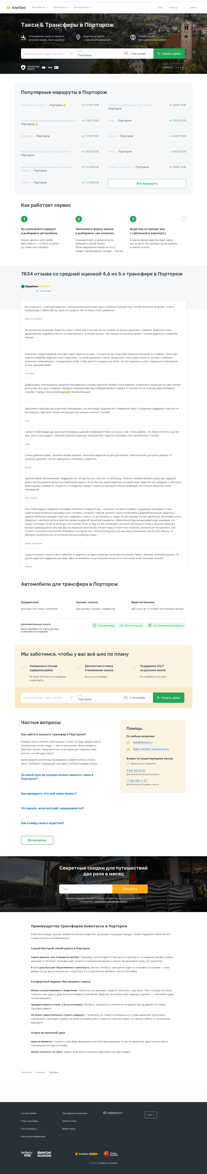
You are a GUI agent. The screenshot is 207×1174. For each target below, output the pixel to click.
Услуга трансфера (29, 1121)
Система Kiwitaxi (29, 1113)
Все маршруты (147, 183)
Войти (193, 7)
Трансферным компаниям (74, 1113)
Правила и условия (108, 1163)
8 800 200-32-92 (135, 770)
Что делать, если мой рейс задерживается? (52, 808)
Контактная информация (33, 1136)
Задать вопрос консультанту (151, 749)
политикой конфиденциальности (111, 901)
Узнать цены (169, 53)
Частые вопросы (29, 1128)
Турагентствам (69, 1121)
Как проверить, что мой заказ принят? (48, 793)
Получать (130, 889)
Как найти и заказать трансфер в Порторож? (53, 734)
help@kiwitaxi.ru (143, 742)
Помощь (173, 7)
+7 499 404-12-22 (136, 781)
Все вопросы (37, 840)
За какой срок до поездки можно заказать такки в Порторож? (57, 777)
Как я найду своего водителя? (42, 823)
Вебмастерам (68, 1128)
